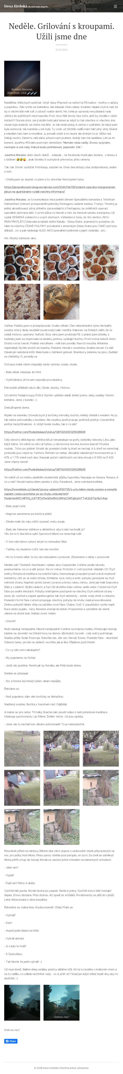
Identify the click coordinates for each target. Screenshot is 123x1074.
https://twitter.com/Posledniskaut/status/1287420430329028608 (44, 431)
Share (11, 1041)
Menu (115, 6)
